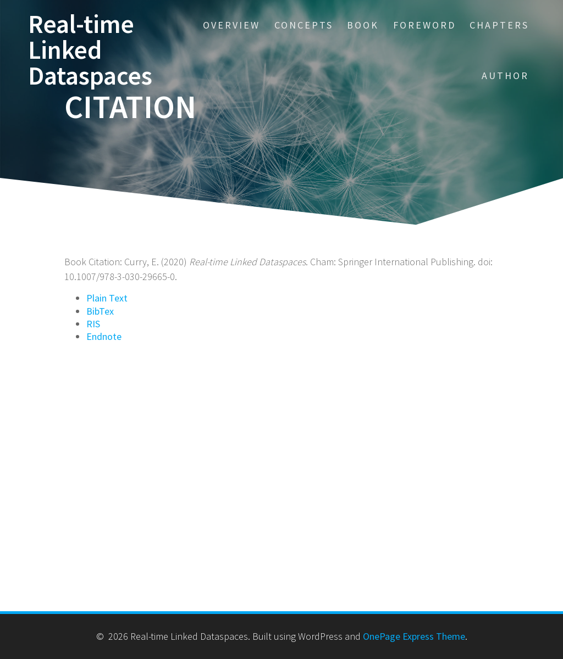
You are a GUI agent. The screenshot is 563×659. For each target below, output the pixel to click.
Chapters (499, 25)
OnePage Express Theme (414, 636)
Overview (231, 25)
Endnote (104, 336)
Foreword (424, 25)
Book (363, 25)
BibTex (100, 311)
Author (505, 75)
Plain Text (107, 298)
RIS (93, 323)
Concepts (303, 25)
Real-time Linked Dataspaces (90, 50)
